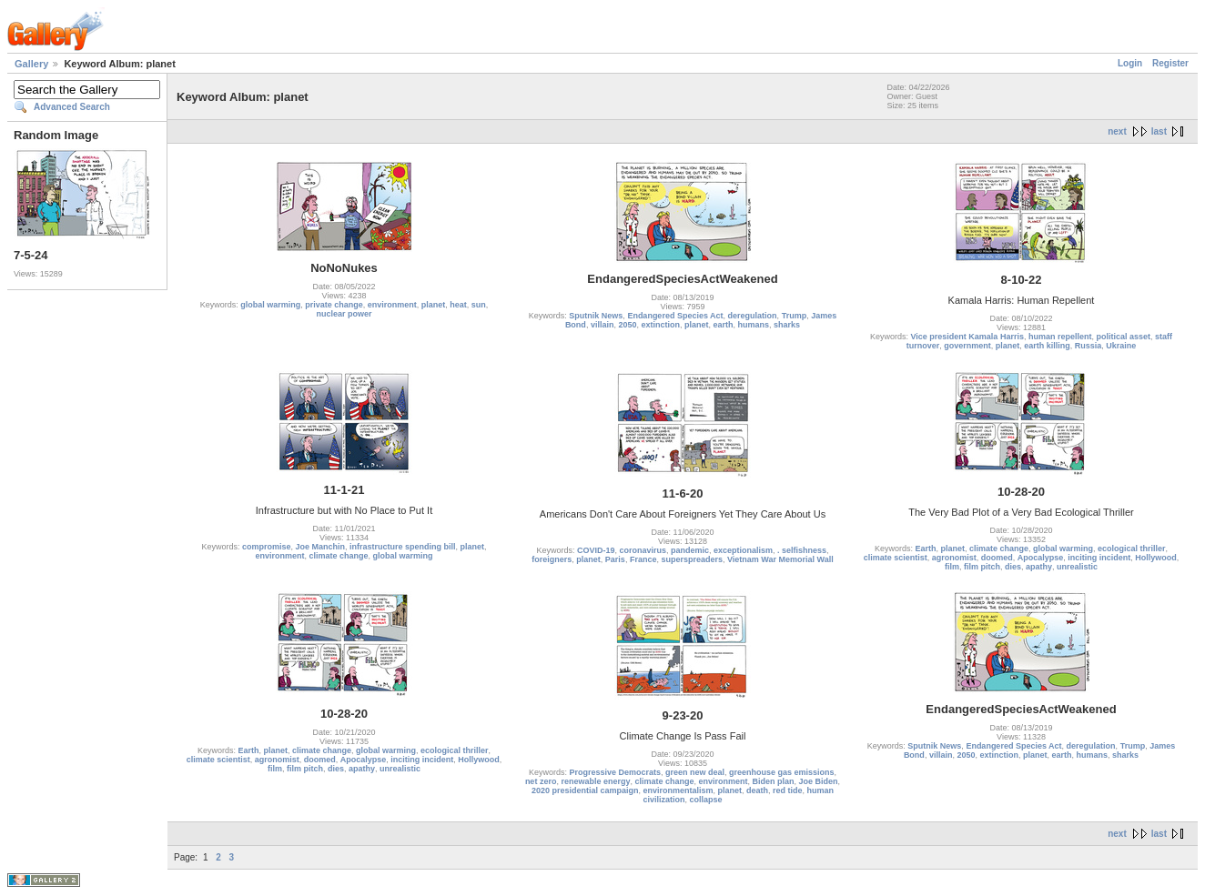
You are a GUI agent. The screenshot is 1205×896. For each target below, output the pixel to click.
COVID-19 (596, 550)
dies (1013, 566)
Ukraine (1121, 345)
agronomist (954, 557)
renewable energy (595, 781)
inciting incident (1099, 557)
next (1117, 131)
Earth (925, 548)
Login (1130, 63)
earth (724, 324)
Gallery (31, 63)
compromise (266, 546)
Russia (1088, 345)
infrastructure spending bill (402, 546)
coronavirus (642, 550)
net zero (541, 781)
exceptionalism (743, 550)
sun (478, 304)
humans (754, 324)
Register (1170, 63)
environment (392, 304)
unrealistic (1077, 566)
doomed (997, 557)
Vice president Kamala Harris (967, 336)
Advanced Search (72, 107)
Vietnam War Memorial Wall (780, 559)
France (643, 559)
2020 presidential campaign (585, 790)
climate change (338, 555)
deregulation (752, 315)
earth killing (1047, 345)
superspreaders (692, 559)
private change (334, 304)
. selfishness (801, 550)
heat (458, 304)
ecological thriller (1132, 548)
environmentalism (678, 790)
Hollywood (1156, 557)
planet (433, 304)
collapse (706, 799)
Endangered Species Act (675, 315)
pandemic (690, 550)
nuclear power (343, 313)
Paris (615, 559)
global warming (270, 304)
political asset (1123, 336)
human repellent (1060, 336)
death (757, 790)
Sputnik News (596, 315)
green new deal (694, 772)
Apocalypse (1041, 557)
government (967, 345)
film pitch (982, 566)
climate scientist (895, 557)
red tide (788, 790)
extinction (660, 324)
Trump (794, 315)
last (1159, 131)
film (952, 566)
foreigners (552, 559)
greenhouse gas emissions (782, 772)
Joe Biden (818, 781)
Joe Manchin (320, 546)
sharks (787, 324)
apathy (1039, 566)
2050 (627, 324)
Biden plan (774, 781)
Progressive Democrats (615, 772)
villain (602, 324)
